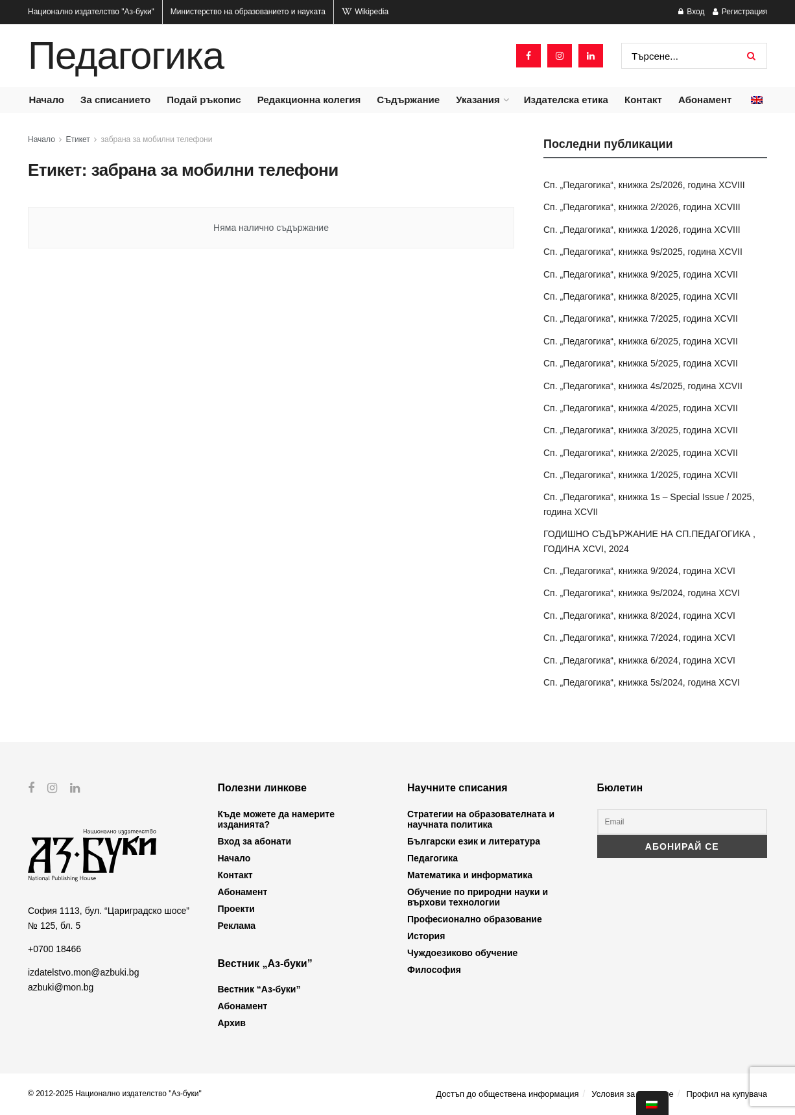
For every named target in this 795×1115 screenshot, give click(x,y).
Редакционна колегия (309, 99)
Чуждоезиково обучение (462, 953)
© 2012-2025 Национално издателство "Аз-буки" (115, 1093)
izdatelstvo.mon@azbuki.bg (83, 972)
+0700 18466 (54, 949)
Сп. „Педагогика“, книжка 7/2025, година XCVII (640, 318)
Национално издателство (91, 11)
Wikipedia (365, 11)
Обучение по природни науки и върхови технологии (477, 897)
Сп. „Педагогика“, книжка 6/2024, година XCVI (639, 660)
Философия (434, 970)
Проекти (236, 909)
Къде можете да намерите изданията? (276, 819)
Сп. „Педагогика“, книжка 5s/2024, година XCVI (641, 682)
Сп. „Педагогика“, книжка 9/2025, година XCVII (640, 274)
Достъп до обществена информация (507, 1094)
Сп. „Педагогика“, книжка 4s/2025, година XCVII (642, 386)
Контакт (643, 99)
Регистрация (740, 11)
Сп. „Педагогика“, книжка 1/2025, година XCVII (640, 475)
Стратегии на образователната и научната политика (480, 819)
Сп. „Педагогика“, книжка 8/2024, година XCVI (639, 615)
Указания (477, 99)
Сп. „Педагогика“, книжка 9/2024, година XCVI (639, 571)
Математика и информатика (469, 875)
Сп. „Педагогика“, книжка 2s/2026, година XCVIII (644, 185)
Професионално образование (474, 919)
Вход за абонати (255, 841)
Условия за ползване (632, 1094)
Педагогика (126, 55)
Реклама (237, 925)
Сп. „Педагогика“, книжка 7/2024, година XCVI (639, 637)
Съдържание (408, 99)
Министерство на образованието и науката (248, 11)
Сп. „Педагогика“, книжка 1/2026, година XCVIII (642, 229)
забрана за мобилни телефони (157, 139)
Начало (46, 99)
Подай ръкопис (204, 99)
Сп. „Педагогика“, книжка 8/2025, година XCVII (640, 296)
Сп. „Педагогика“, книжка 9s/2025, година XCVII (642, 251)
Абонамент (704, 99)
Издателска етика (566, 99)
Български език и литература (473, 841)
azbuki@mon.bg (60, 986)
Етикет (78, 139)
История (426, 936)
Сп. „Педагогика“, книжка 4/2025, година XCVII (640, 408)
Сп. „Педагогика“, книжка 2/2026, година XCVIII (642, 207)
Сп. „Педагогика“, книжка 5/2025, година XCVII (640, 363)
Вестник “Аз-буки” (259, 989)
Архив (232, 1023)
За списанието (115, 99)
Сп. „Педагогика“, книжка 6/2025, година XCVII (640, 341)
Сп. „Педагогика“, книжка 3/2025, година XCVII (640, 430)
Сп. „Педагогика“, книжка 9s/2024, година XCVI (641, 593)
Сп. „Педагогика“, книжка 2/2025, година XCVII (640, 453)
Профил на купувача (726, 1094)
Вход (691, 11)
